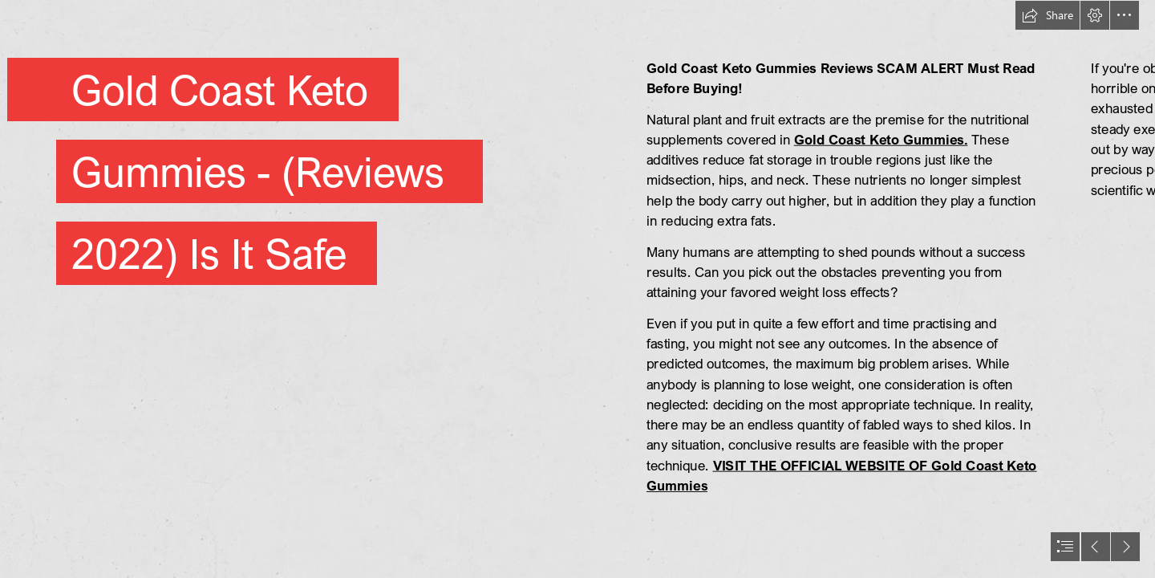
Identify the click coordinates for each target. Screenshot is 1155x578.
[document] (577, 289)
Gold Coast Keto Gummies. (881, 139)
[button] (1047, 15)
